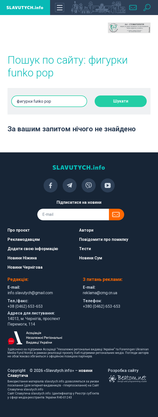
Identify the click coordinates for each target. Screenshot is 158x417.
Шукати (120, 101)
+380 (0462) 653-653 (101, 306)
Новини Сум (90, 258)
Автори (86, 230)
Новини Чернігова (25, 267)
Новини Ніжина (22, 258)
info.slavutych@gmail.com (30, 292)
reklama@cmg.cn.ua (100, 292)
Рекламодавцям (24, 239)
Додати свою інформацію (33, 248)
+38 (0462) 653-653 (25, 306)
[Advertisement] (29, 35)
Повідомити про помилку (103, 239)
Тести (85, 248)
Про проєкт (19, 230)
